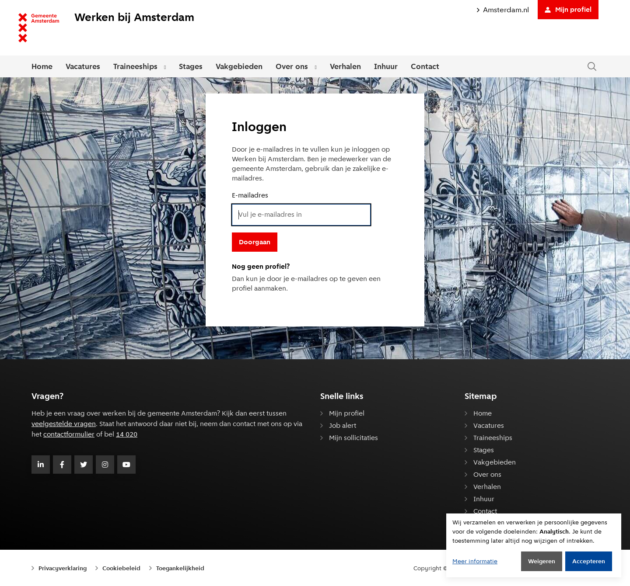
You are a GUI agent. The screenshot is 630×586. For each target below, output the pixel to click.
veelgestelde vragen (64, 423)
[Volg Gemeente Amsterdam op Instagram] (105, 464)
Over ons (292, 66)
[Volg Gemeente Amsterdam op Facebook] (62, 464)
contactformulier (68, 434)
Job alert (342, 425)
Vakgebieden (239, 66)
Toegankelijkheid (180, 568)
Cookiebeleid (121, 568)
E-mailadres (250, 195)
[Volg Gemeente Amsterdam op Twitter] (83, 464)
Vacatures (83, 66)
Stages (191, 66)
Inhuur (386, 66)
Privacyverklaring (62, 568)
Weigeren (541, 561)
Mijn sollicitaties (353, 437)
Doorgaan (254, 241)
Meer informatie (474, 561)
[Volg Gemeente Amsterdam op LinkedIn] (41, 464)
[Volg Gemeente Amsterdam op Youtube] (126, 464)
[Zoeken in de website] (591, 67)
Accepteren (588, 561)
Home (42, 66)
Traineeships (135, 66)
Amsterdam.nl (503, 10)
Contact (425, 66)
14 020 (126, 434)
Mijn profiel (568, 9)
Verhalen (345, 66)
